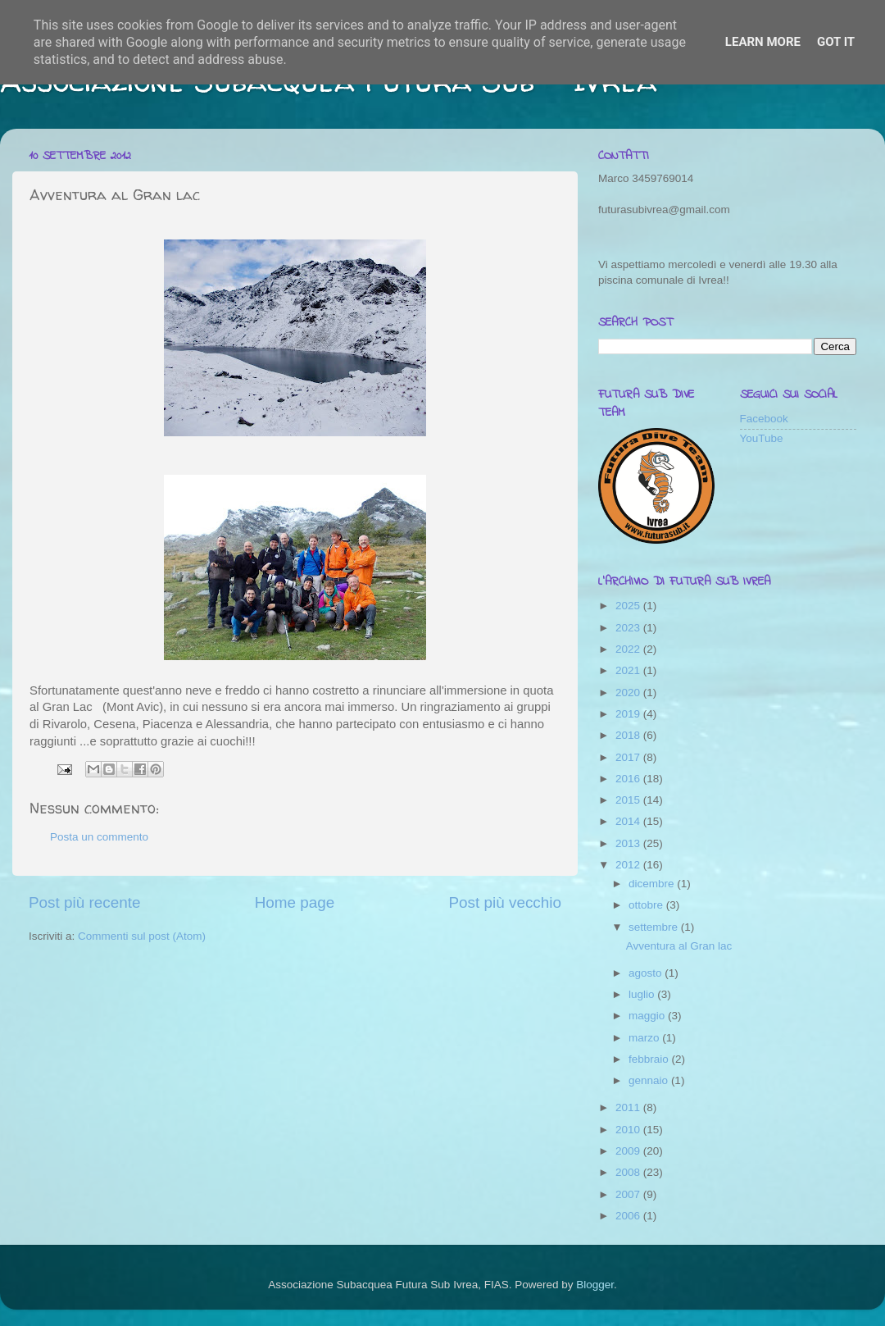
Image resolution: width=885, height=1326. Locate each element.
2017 (629, 757)
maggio (648, 1015)
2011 (629, 1107)
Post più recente (85, 902)
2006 (629, 1216)
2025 (629, 605)
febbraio (650, 1059)
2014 (629, 821)
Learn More (763, 41)
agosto (647, 973)
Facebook (764, 418)
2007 (629, 1194)
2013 (629, 843)
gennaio (650, 1080)
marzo (645, 1038)
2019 (629, 714)
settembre (655, 927)
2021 (629, 670)
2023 (629, 628)
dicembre (653, 883)
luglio (643, 994)
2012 (629, 865)
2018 (629, 735)
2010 (629, 1129)
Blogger (595, 1284)
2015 (629, 800)
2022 (629, 649)
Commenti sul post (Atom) (142, 936)
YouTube (761, 438)
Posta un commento (99, 837)
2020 (629, 692)
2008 (629, 1172)
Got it (836, 41)
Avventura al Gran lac (679, 946)
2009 (629, 1151)
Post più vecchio (504, 902)
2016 (629, 778)
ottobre (647, 905)
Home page (295, 902)
